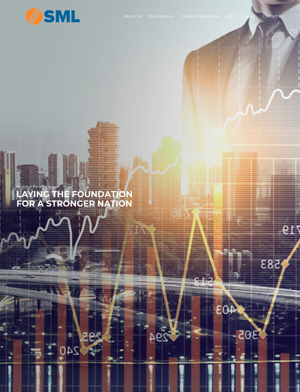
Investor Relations (200, 16)
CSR (230, 16)
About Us (133, 16)
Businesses (161, 16)
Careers (248, 16)
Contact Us (273, 16)
